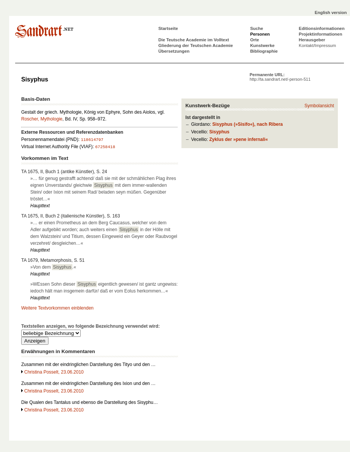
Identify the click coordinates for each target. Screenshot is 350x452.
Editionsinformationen (322, 28)
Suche (256, 28)
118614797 (92, 140)
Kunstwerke (262, 45)
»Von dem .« (53, 267)
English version (331, 12)
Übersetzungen (173, 51)
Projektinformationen (320, 34)
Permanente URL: (280, 76)
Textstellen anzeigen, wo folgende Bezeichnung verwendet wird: (90, 326)
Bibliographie (264, 51)
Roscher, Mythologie (41, 119)
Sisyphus (219, 132)
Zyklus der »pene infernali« (238, 139)
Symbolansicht (319, 105)
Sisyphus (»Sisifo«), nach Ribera (247, 124)
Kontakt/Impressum (317, 45)
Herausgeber (312, 40)
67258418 (105, 147)
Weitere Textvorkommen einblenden (57, 308)
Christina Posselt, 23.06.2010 (54, 372)
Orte (254, 40)
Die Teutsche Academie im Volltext (193, 40)
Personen (260, 34)
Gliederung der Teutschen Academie (195, 45)
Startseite (168, 28)
